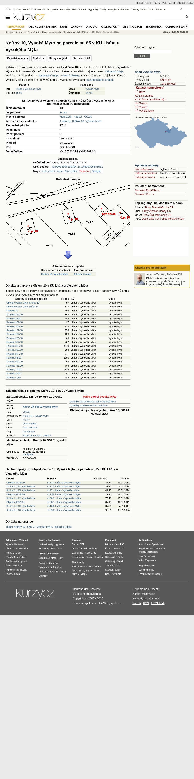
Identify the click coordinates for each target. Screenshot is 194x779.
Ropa (74, 570)
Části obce (161, 218)
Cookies (95, 588)
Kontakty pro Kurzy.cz (145, 598)
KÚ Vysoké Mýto (144, 110)
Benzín (89, 570)
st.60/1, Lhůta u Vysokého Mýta (64, 502)
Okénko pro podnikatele (151, 267)
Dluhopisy (77, 548)
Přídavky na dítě (14, 553)
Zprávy (17, 9)
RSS (146, 603)
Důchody (43, 576)
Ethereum (98, 557)
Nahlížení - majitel (71, 116)
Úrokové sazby (46, 544)
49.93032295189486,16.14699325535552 (77, 166)
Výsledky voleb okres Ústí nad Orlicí (89, 405)
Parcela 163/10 (14, 326)
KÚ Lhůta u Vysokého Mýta (150, 99)
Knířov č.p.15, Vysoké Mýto (21, 490)
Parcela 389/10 (14, 349)
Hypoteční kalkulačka (16, 570)
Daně (64, 26)
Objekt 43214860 (15, 494)
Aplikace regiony (147, 165)
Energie (112, 9)
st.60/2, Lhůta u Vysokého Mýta (64, 498)
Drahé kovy (78, 562)
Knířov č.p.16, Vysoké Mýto (21, 510)
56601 (26, 411)
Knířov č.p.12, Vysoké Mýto (21, 498)
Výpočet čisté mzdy (15, 544)
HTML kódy (158, 603)
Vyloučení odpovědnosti (87, 593)
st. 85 (19, 92)
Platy (60, 558)
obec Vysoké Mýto (148, 71)
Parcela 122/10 (14, 314)
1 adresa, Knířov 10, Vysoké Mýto (80, 121)
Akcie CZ (27, 9)
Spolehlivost (158, 544)
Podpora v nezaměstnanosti (52, 571)
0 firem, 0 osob (82, 274)
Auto (141, 544)
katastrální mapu (49, 75)
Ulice (151, 218)
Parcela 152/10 (14, 322)
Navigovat (28, 454)
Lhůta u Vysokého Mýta (28, 89)
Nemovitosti (21, 32)
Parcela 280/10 (14, 338)
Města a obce (132, 26)
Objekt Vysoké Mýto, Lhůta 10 (22, 306)
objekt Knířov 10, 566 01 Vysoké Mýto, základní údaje (39, 526)
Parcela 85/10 (13, 373)
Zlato (74, 9)
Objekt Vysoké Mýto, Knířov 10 (22, 302)
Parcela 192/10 (14, 334)
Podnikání (110, 540)
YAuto (164, 3)
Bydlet (182, 3)
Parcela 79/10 (13, 369)
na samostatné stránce (100, 79)
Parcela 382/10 (14, 346)
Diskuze (160, 9)
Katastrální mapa (17, 58)
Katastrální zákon (145, 177)
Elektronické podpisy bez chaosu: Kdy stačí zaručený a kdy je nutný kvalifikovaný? (165, 281)
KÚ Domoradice (144, 95)
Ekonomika (154, 26)
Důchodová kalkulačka (17, 548)
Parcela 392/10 (14, 353)
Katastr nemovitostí (149, 87)
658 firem (165, 79)
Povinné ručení (13, 574)
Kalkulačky (110, 26)
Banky (42, 540)
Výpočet (23, 540)
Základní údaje (114, 71)
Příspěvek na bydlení (16, 557)
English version (147, 565)
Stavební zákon (113, 570)
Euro (53, 548)
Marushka (71, 171)
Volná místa (53, 553)
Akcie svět (39, 9)
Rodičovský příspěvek (16, 561)
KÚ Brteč (140, 91)
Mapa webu (150, 560)
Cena (147, 544)
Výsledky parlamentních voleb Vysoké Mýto (93, 401)
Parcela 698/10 (14, 361)
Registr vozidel (146, 548)
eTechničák (152, 552)
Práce (144, 9)
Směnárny (44, 548)
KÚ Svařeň (141, 103)
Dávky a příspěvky (48, 563)
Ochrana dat (80, 588)
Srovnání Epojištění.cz (148, 190)
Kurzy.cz (9, 32)
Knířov (88, 92)
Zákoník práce (112, 565)
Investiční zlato (85, 566)
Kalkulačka (124, 9)
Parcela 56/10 (13, 357)
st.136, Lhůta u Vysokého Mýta (63, 494)
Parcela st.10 (13, 377)
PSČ (122, 544)
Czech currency (146, 570)
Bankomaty (54, 540)
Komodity (65, 9)
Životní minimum (14, 565)
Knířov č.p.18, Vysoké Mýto (21, 486)
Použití (136, 603)
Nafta (96, 570)
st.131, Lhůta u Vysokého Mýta (63, 482)
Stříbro (97, 566)
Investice (76, 540)
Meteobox (173, 3)
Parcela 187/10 (14, 330)
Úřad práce (44, 558)
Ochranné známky (178, 26)
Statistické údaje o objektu (37, 435)
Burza (75, 544)
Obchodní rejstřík (143, 3)
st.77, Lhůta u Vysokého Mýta (63, 490)
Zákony (135, 9)
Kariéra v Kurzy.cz (143, 593)
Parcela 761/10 (14, 365)
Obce (145, 218)
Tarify (103, 9)
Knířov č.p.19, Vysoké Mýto (21, 506)
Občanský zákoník (114, 561)
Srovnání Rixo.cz (144, 194)
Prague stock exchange (150, 574)
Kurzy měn (52, 9)
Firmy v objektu (58, 58)
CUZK (88, 116)
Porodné (57, 567)
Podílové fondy (90, 548)
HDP (87, 553)
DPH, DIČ (91, 26)
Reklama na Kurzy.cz (145, 588)
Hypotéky (93, 9)
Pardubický (29, 431)
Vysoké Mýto (92, 89)
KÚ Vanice (141, 107)
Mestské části (176, 218)
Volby (141, 560)
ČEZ (82, 544)
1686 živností (168, 83)
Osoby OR (167, 207)
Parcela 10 (12, 310)
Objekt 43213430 (15, 482)
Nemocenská (45, 567)
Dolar (59, 548)
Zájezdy (156, 3)
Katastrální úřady (113, 553)
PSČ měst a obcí (144, 169)
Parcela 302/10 (14, 342)
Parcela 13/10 (13, 318)
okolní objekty (70, 75)
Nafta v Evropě (79, 574)
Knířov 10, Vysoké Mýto (54, 274)
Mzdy (93, 553)
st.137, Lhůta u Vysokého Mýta (63, 486)
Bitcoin (82, 9)
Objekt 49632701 (15, 502)
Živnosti (156, 207)
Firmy (147, 207)
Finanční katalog (147, 556)
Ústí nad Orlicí (30, 427)
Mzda (53, 558)
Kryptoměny (78, 557)
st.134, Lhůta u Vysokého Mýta (63, 506)
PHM (81, 570)
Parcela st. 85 (81, 58)
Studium (190, 3)
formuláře (116, 574)
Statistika (38, 58)
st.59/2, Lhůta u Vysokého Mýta (64, 510)
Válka (151, 9)
